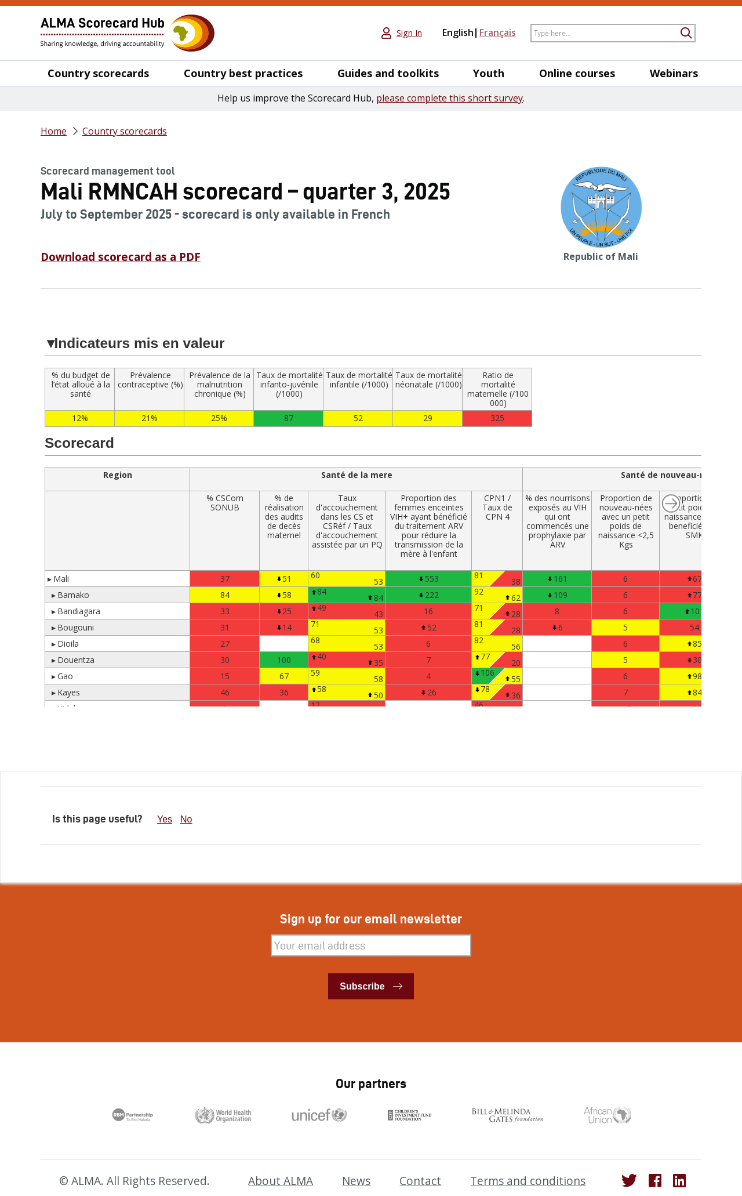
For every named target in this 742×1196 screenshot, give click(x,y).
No (186, 819)
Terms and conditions (527, 1180)
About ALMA (280, 1180)
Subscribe (362, 986)
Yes (164, 819)
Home (54, 131)
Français (497, 32)
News (356, 1180)
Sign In (409, 33)
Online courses (577, 73)
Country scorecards (98, 73)
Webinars (674, 73)
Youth (488, 73)
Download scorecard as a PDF (121, 256)
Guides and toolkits (388, 73)
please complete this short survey (449, 98)
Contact (420, 1180)
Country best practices (243, 73)
